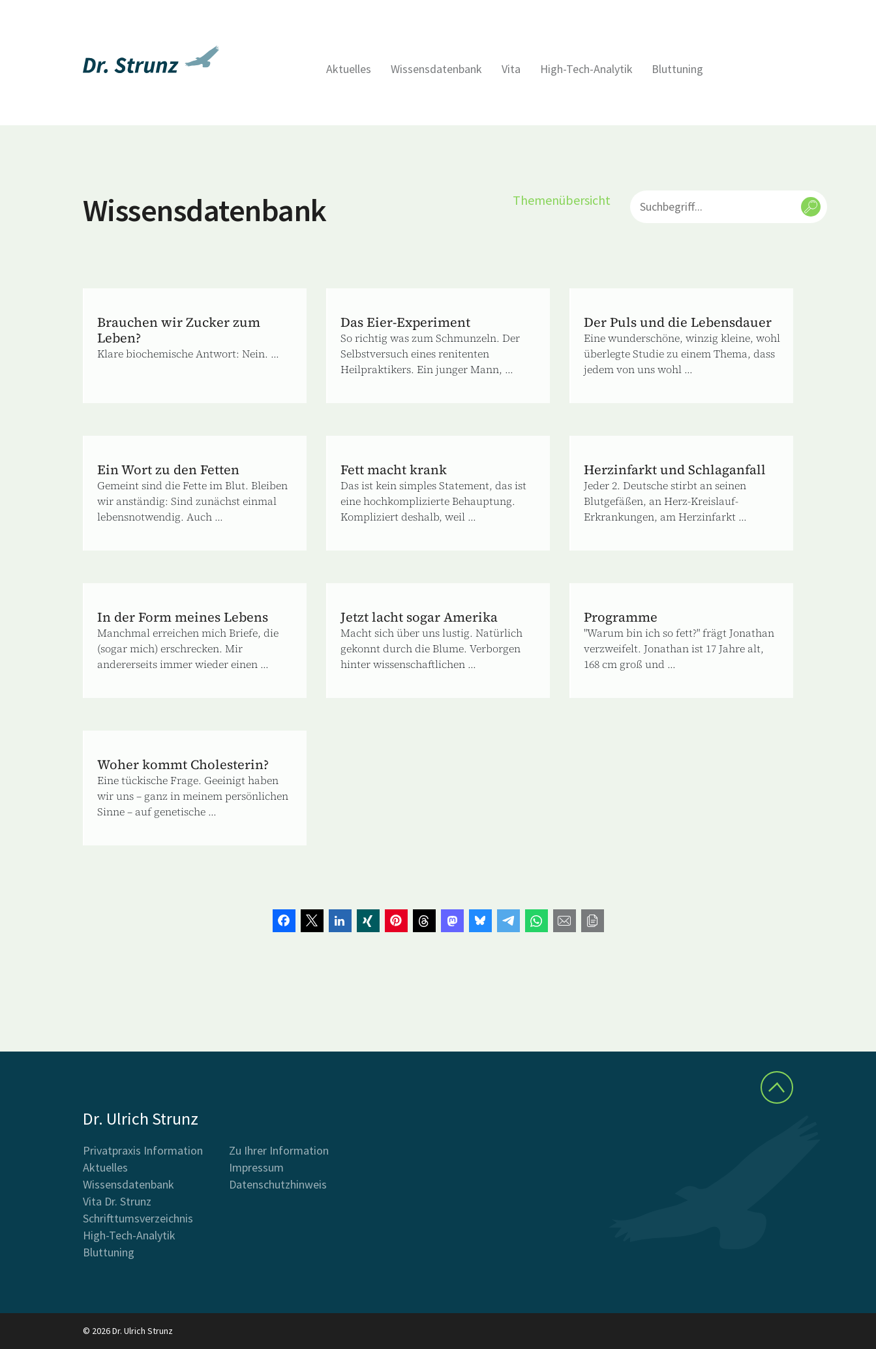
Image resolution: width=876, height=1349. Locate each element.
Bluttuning (677, 68)
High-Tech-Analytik (586, 68)
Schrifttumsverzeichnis (138, 1218)
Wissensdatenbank (436, 68)
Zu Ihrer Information (279, 1150)
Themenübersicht (562, 200)
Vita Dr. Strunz (117, 1201)
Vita (511, 68)
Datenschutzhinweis (278, 1184)
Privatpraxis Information (143, 1150)
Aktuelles (348, 68)
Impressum (256, 1167)
